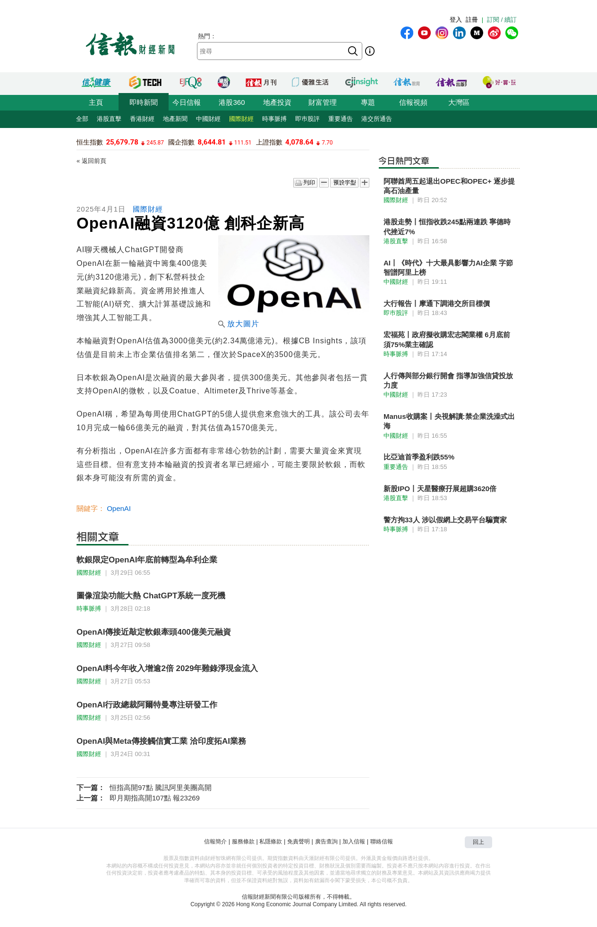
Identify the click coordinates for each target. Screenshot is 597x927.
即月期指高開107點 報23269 (155, 798)
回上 (478, 842)
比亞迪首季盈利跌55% (419, 457)
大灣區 (458, 102)
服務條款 (243, 841)
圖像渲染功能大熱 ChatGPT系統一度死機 (151, 595)
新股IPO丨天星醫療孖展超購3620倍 (440, 489)
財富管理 (322, 102)
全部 (82, 118)
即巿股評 (307, 118)
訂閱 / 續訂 (502, 19)
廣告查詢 (326, 841)
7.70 (327, 142)
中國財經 (208, 118)
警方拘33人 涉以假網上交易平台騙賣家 (445, 520)
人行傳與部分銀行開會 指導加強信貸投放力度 (448, 380)
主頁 (96, 102)
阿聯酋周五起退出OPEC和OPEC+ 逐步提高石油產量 (449, 186)
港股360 (232, 102)
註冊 (472, 19)
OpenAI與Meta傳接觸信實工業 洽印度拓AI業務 (161, 741)
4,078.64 (299, 142)
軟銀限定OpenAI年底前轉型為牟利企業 (147, 559)
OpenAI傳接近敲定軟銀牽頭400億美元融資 (154, 632)
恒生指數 (90, 142)
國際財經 (241, 118)
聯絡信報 (381, 841)
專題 (368, 102)
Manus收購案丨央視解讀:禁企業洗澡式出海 (449, 421)
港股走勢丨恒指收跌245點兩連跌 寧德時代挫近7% (447, 226)
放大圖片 (238, 324)
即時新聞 (143, 102)
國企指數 (181, 142)
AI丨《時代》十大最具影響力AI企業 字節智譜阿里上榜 (448, 267)
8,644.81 (212, 142)
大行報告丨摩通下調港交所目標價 (437, 303)
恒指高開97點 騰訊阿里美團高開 (161, 787)
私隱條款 (270, 841)
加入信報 (353, 841)
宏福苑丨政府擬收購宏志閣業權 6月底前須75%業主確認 (447, 339)
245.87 (155, 142)
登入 (456, 19)
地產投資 (277, 102)
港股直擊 (109, 118)
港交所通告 (376, 118)
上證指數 (269, 142)
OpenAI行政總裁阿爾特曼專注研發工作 (147, 704)
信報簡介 (215, 841)
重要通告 (340, 118)
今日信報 (186, 102)
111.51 (243, 142)
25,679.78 (122, 142)
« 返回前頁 (91, 160)
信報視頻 (413, 102)
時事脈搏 (274, 118)
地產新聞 (175, 118)
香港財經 (142, 118)
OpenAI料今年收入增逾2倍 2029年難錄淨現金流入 (167, 668)
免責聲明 (298, 841)
